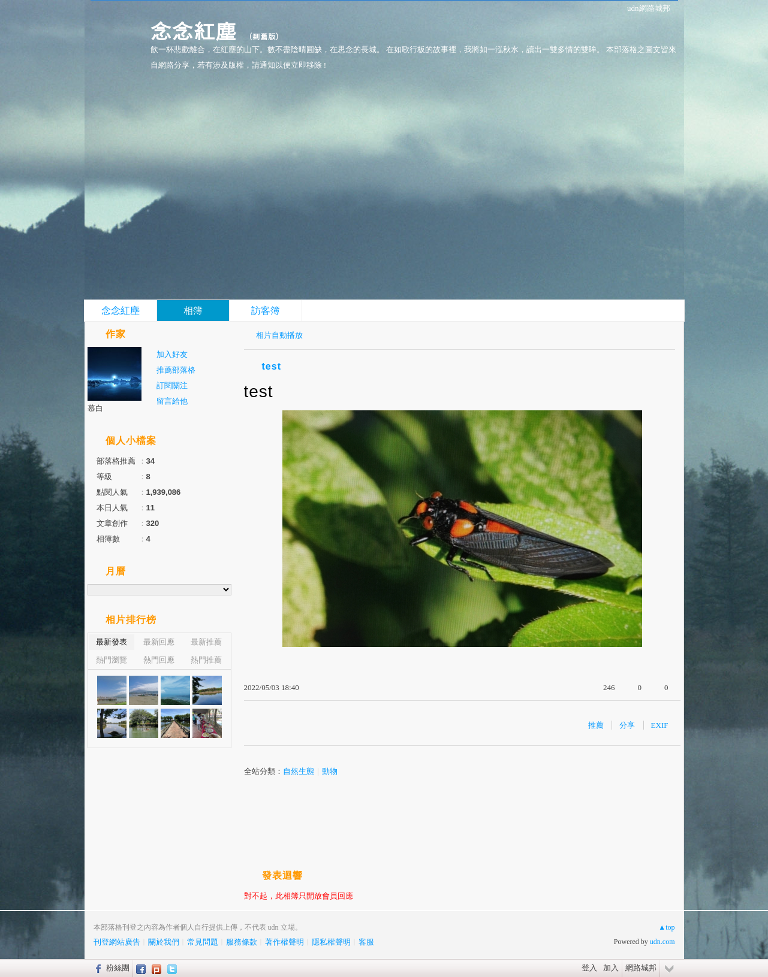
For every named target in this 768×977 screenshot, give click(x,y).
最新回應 (158, 641)
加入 (611, 967)
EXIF (659, 725)
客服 (366, 941)
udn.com (662, 941)
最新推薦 (206, 641)
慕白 (95, 408)
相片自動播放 (279, 335)
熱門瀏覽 (111, 659)
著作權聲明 (284, 941)
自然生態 (298, 771)
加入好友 (172, 354)
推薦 (596, 725)
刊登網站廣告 (117, 941)
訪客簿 (265, 310)
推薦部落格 (175, 369)
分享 (627, 725)
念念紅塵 (193, 30)
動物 (330, 771)
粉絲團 (117, 967)
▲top (666, 927)
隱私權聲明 (331, 941)
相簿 (193, 310)
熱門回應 (158, 659)
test (271, 366)
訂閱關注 (172, 385)
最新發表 (111, 641)
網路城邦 (640, 967)
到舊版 (264, 36)
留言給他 (172, 401)
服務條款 (241, 941)
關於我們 (163, 941)
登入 (589, 967)
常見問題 (202, 941)
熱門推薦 (206, 659)
